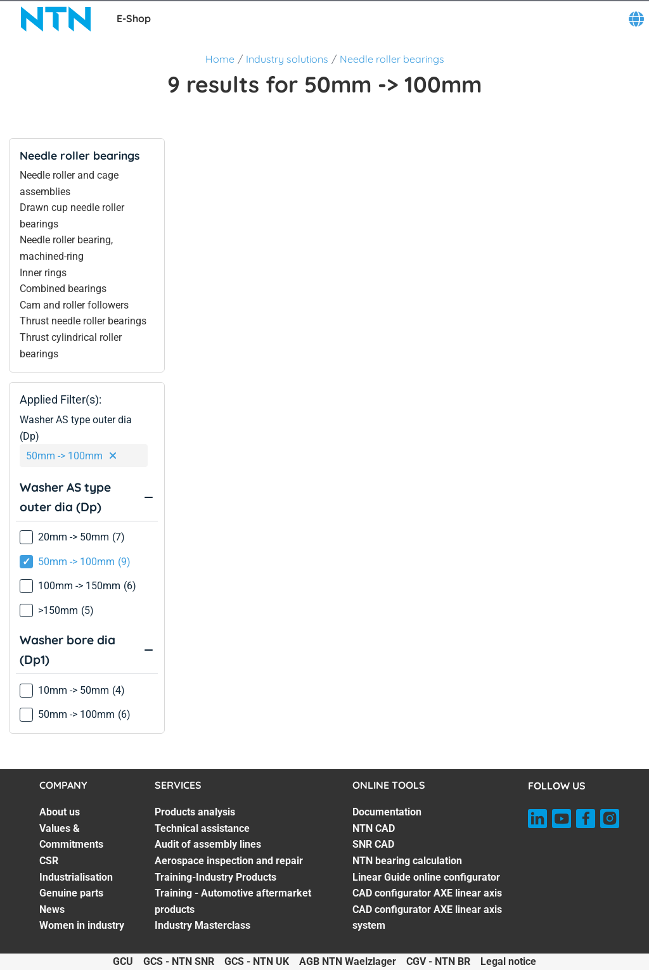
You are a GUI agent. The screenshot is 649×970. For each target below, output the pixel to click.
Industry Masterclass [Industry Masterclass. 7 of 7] (202, 925)
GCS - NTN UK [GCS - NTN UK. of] (256, 961)
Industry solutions (287, 59)
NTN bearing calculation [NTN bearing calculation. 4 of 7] (407, 861)
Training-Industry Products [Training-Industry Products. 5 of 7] (215, 877)
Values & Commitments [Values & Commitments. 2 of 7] (71, 836)
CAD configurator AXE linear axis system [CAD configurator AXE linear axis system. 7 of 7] (427, 917)
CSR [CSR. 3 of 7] (48, 861)
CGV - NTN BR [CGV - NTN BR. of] (438, 961)
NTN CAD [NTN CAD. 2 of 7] (373, 828)
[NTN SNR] (55, 19)
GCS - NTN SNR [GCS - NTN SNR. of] (178, 961)
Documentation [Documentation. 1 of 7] (386, 812)
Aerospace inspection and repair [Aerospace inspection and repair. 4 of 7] (229, 861)
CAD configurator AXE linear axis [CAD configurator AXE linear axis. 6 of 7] (427, 893)
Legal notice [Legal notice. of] (508, 961)
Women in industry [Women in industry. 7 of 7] (81, 925)
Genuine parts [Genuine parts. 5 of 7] (71, 893)
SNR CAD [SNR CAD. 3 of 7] (373, 844)
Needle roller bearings (392, 59)
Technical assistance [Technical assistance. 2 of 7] (202, 828)
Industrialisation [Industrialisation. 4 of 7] (76, 877)
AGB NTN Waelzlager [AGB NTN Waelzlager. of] (347, 961)
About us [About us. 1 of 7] (59, 812)
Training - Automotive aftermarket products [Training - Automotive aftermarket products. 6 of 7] (233, 901)
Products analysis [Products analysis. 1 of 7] (195, 812)
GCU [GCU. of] (123, 961)
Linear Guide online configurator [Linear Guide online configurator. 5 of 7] (426, 877)
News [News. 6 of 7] (52, 909)
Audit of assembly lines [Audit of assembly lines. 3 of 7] (208, 844)
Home (220, 59)
